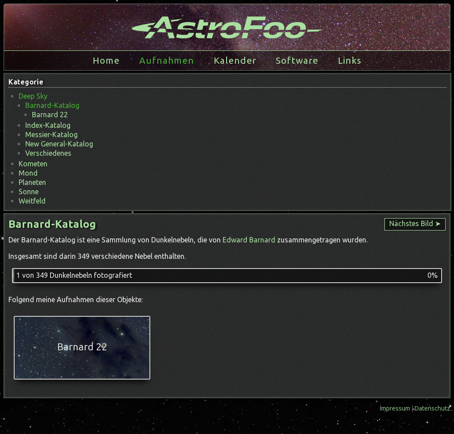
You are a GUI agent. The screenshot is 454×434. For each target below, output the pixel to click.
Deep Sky (33, 96)
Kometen (33, 164)
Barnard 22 (50, 115)
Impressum (395, 408)
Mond (28, 173)
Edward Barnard (249, 240)
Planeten (32, 182)
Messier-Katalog (51, 134)
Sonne (29, 192)
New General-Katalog (59, 144)
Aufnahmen (166, 60)
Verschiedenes (48, 153)
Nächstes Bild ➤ (415, 223)
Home (106, 60)
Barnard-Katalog (52, 105)
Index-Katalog (47, 125)
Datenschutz (432, 408)
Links (349, 60)
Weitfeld (32, 201)
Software (297, 60)
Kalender (235, 60)
